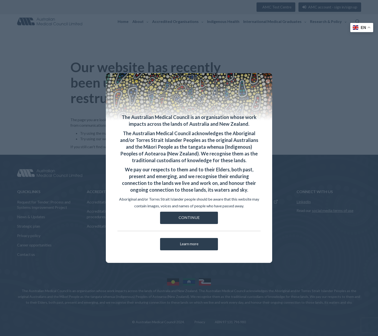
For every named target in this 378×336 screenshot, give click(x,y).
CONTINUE (189, 217)
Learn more (189, 243)
